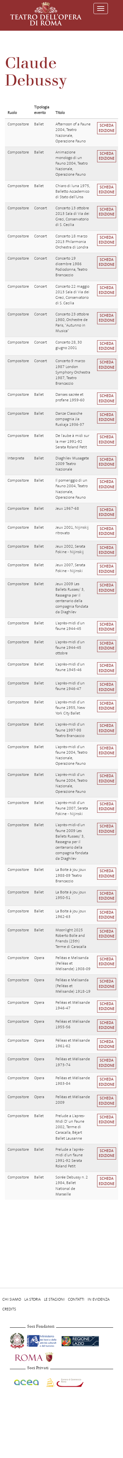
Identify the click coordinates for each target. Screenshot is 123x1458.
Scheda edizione (106, 128)
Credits (9, 1309)
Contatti (76, 1299)
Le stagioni (54, 1299)
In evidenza (99, 1299)
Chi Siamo (11, 1299)
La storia (32, 1299)
